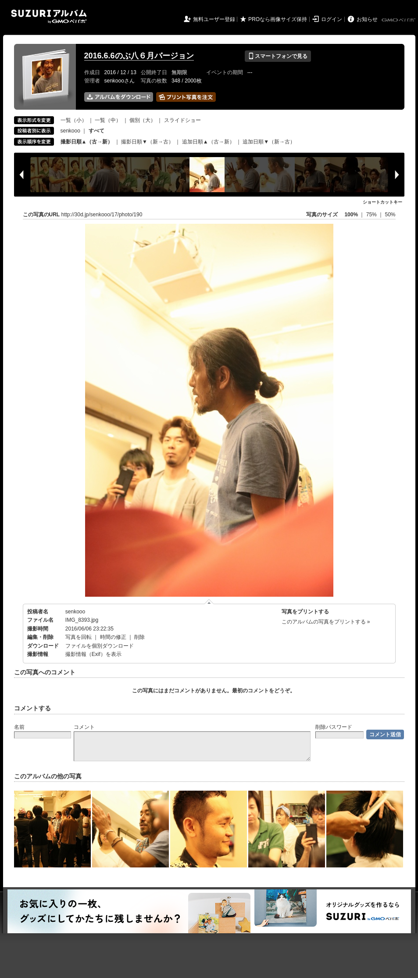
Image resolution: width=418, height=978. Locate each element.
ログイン (331, 19)
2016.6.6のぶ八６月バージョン (139, 55)
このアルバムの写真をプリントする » (326, 622)
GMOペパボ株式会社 (399, 20)
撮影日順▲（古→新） (87, 142)
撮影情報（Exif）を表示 (93, 654)
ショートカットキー (382, 202)
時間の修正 (113, 637)
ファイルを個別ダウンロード (99, 646)
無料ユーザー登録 (214, 19)
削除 (139, 637)
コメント (84, 727)
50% (390, 214)
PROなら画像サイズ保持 (277, 19)
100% (351, 214)
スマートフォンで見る (277, 56)
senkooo (70, 131)
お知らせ (367, 19)
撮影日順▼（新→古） (147, 142)
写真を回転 (78, 637)
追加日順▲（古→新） (208, 142)
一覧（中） (108, 120)
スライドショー (182, 120)
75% (372, 214)
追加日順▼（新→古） (269, 142)
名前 (19, 727)
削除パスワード (333, 727)
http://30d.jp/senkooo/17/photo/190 (102, 214)
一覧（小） (74, 120)
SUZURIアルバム (49, 16)
